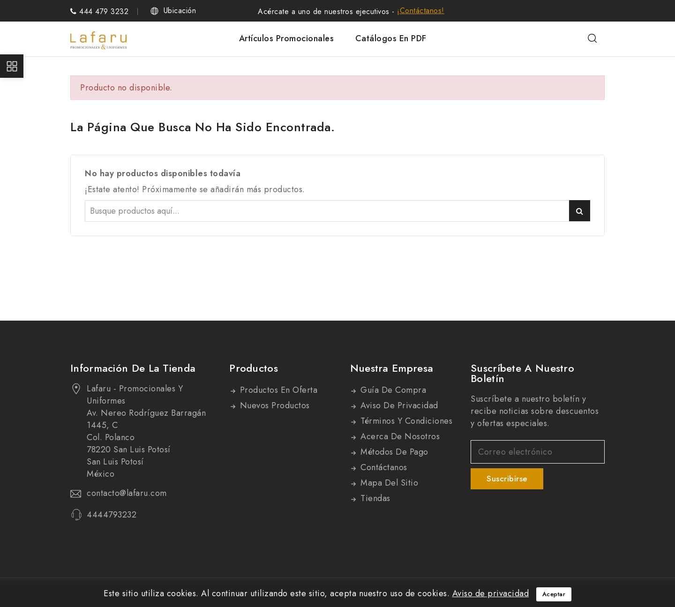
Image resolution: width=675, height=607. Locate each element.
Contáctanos (382, 467)
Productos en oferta (277, 390)
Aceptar (554, 594)
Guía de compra (392, 390)
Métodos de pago (393, 452)
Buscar (579, 210)
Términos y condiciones (405, 421)
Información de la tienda (132, 367)
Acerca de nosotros (399, 436)
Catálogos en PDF (391, 38)
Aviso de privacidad (398, 405)
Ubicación (180, 10)
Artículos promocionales (286, 38)
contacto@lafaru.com (127, 493)
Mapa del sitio (388, 483)
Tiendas (374, 498)
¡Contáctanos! (420, 10)
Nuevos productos (273, 405)
